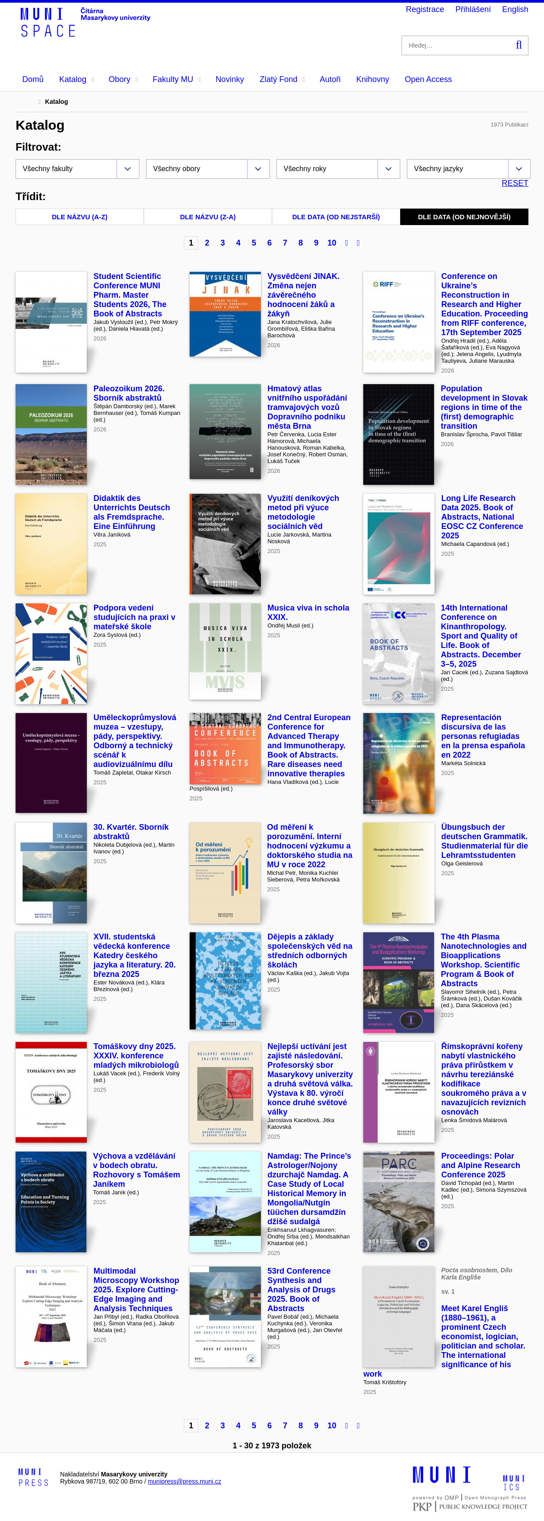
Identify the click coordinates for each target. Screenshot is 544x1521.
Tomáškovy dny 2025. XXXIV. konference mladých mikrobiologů (136, 1056)
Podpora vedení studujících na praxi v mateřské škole (134, 617)
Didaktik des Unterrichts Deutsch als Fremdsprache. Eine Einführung (131, 512)
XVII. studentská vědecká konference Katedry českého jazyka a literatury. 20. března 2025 (134, 955)
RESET (515, 183)
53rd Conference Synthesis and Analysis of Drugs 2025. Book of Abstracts (302, 1290)
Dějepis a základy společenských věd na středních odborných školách (310, 950)
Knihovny (372, 79)
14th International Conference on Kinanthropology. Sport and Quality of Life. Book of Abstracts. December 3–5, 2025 (481, 635)
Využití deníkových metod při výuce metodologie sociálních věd (303, 512)
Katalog (76, 79)
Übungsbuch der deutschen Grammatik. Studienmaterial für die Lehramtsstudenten (484, 841)
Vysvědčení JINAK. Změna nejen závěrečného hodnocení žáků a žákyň (304, 295)
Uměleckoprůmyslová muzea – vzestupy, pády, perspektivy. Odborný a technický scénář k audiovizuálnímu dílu (134, 741)
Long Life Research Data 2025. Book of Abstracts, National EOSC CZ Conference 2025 (482, 517)
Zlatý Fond (282, 79)
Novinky (229, 79)
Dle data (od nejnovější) (464, 217)
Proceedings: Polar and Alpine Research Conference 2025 (480, 1165)
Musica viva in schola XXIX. (308, 612)
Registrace (425, 9)
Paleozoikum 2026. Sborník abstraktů (129, 393)
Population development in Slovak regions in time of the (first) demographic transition (484, 407)
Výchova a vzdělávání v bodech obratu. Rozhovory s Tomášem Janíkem (136, 1170)
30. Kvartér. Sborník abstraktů (131, 832)
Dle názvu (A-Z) (80, 217)
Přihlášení (473, 9)
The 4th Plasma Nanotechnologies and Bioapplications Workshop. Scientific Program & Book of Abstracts (484, 960)
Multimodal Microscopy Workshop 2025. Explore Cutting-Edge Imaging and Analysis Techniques (136, 1290)
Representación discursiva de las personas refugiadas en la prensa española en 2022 (483, 736)
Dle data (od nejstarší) (336, 217)
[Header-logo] (87, 34)
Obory (123, 79)
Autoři (330, 79)
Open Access (428, 79)
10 (331, 242)
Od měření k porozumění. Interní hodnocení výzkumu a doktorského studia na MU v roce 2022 (310, 846)
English (515, 9)
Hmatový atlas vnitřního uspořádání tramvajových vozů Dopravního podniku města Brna (307, 407)
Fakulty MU (177, 79)
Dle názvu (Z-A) (208, 217)
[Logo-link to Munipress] (33, 1477)
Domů (33, 79)
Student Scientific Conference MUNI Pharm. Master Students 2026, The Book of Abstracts (129, 295)
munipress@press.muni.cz (184, 1481)
